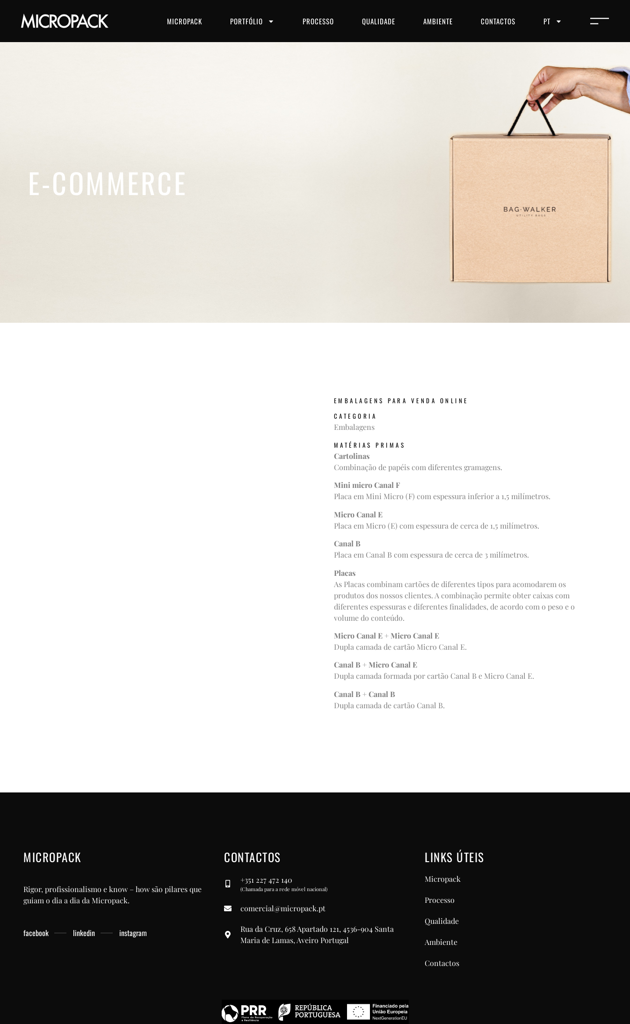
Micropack (184, 21)
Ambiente (438, 21)
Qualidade (378, 21)
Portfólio (252, 21)
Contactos (498, 21)
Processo (318, 21)
